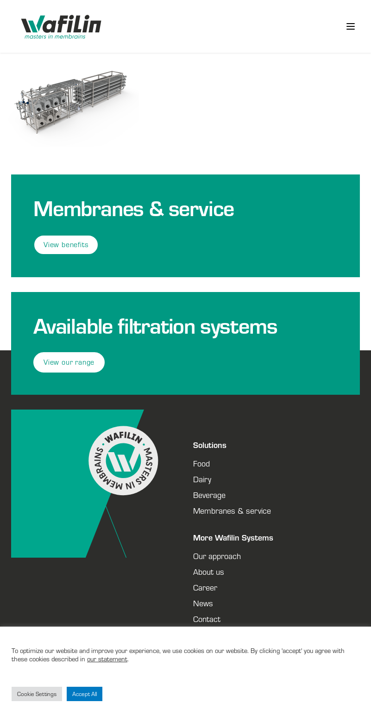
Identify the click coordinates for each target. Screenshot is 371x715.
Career (205, 587)
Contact (206, 619)
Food (201, 463)
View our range (69, 362)
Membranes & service (232, 510)
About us (208, 572)
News (203, 603)
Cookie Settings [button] (37, 694)
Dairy (202, 479)
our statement (107, 659)
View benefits (66, 244)
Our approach (217, 556)
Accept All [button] (84, 694)
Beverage (209, 495)
